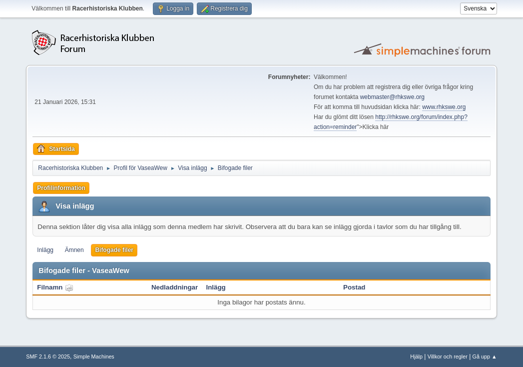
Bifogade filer (114, 250)
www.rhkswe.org (444, 107)
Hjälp (416, 357)
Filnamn (55, 287)
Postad (354, 287)
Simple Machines (93, 357)
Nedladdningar (174, 287)
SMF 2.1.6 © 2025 (48, 357)
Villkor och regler (448, 357)
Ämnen (74, 250)
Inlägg (45, 250)
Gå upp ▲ (485, 357)
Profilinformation (61, 188)
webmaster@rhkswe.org (392, 97)
